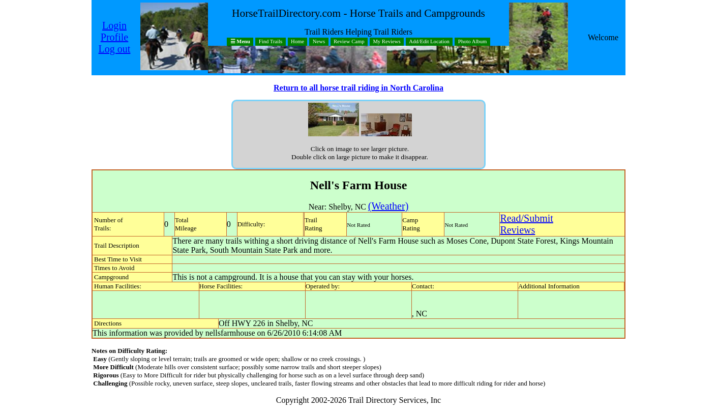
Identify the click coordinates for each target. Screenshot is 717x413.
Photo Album (472, 42)
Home (297, 42)
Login (114, 25)
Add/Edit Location (429, 42)
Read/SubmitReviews (526, 224)
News (319, 42)
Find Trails (271, 42)
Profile (114, 37)
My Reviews (386, 42)
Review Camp (349, 42)
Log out (115, 48)
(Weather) (388, 206)
